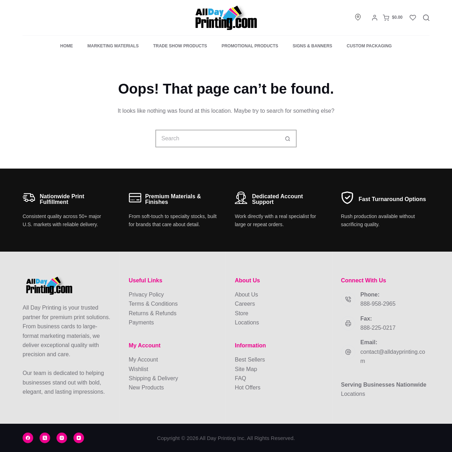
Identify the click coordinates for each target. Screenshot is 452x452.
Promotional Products (249, 45)
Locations (247, 322)
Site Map (246, 369)
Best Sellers (250, 360)
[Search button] (288, 138)
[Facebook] (28, 438)
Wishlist (138, 369)
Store (241, 313)
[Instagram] (61, 438)
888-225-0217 (378, 328)
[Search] (426, 17)
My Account (143, 360)
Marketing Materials (113, 45)
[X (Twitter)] (45, 438)
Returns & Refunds (153, 313)
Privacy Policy (146, 295)
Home (66, 45)
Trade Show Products (180, 45)
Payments (141, 322)
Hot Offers (248, 388)
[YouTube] (78, 438)
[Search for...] (217, 138)
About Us (246, 295)
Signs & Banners (312, 45)
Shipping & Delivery (153, 378)
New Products (146, 388)
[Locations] (358, 17)
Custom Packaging (369, 45)
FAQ (240, 378)
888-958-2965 (378, 304)
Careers (245, 304)
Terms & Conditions (153, 304)
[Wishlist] (413, 17)
